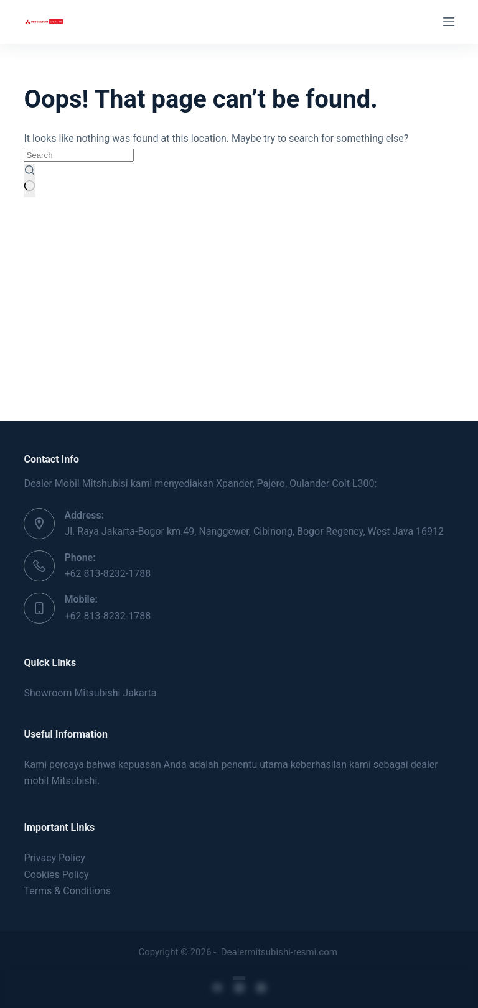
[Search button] (29, 180)
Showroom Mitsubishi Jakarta (90, 693)
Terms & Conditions (67, 891)
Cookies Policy (56, 875)
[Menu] (448, 21)
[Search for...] (79, 155)
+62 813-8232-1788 (107, 574)
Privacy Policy (54, 858)
